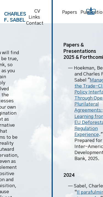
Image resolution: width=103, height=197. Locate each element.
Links (34, 17)
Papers (69, 12)
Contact (34, 23)
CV (37, 11)
